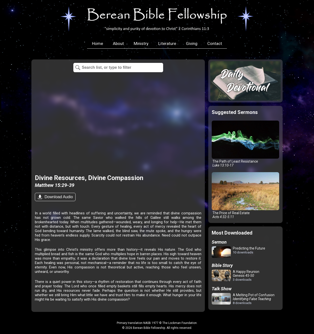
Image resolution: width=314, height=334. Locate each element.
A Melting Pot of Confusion (243, 299)
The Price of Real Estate (245, 195)
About (118, 43)
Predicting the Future (238, 252)
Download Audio (58, 197)
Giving (191, 43)
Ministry (141, 43)
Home (97, 43)
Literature (167, 43)
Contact (214, 43)
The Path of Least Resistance (245, 144)
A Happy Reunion (235, 275)
